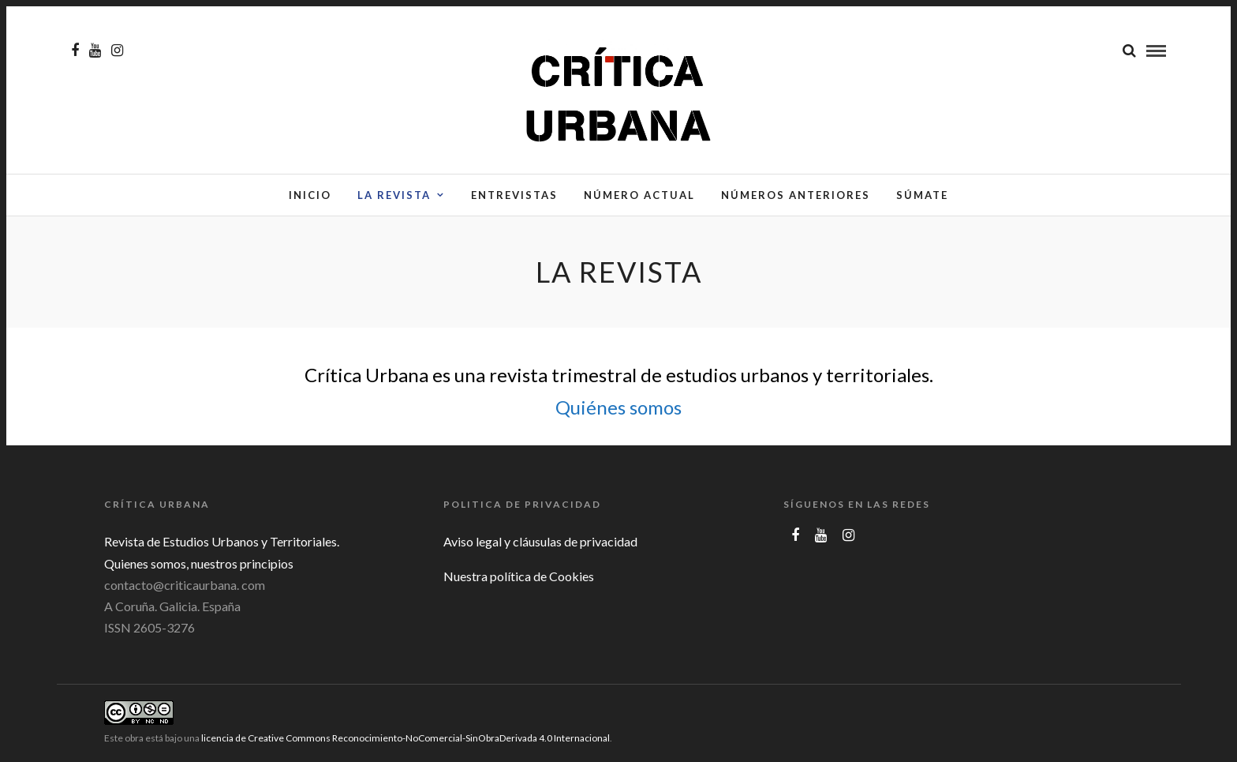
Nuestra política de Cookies (518, 576)
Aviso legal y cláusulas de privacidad (540, 541)
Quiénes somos (618, 407)
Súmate (922, 195)
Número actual (639, 195)
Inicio (310, 195)
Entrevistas (514, 195)
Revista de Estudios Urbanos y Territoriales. (221, 541)
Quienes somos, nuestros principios (198, 563)
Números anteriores (795, 195)
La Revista (394, 195)
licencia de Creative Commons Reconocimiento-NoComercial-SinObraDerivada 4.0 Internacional (405, 738)
